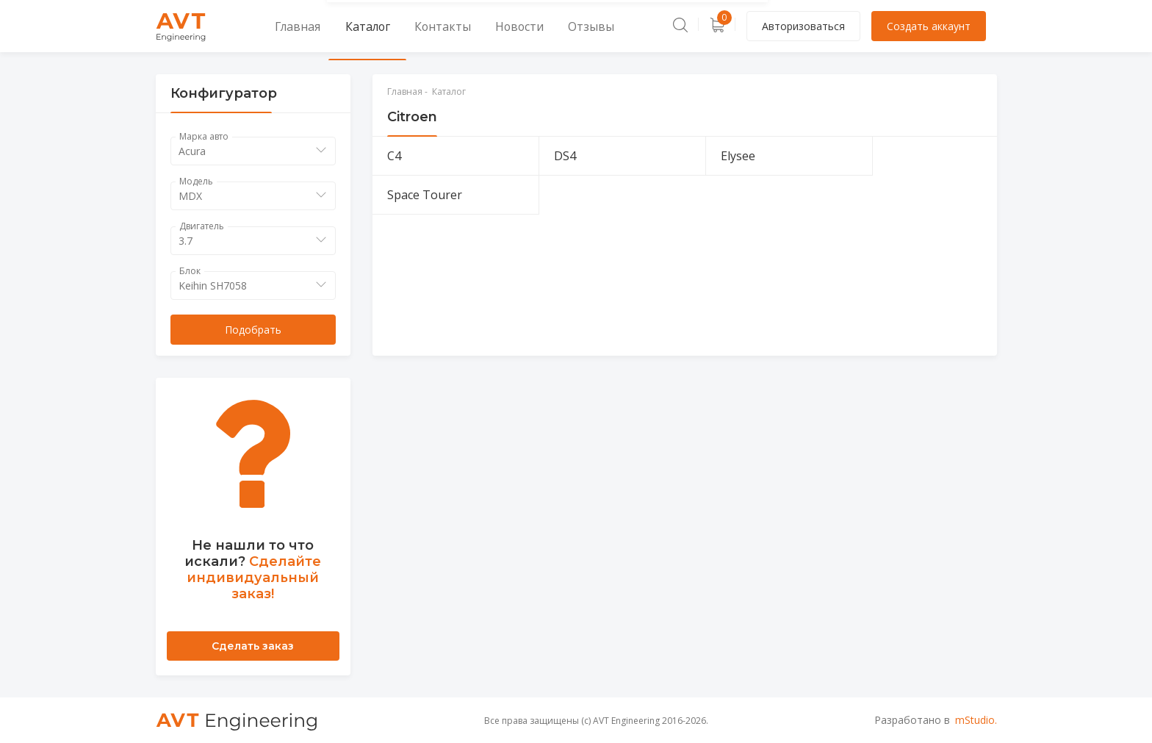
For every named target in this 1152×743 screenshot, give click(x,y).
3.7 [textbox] (185, 241)
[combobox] (253, 151)
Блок (190, 271)
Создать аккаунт (929, 26)
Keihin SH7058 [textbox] (213, 285)
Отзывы (530, 26)
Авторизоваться (803, 26)
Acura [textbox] (192, 151)
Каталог (343, 26)
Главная (285, 26)
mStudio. (976, 720)
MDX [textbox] (190, 196)
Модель (196, 181)
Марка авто (203, 136)
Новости (470, 26)
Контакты (406, 26)
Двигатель (201, 226)
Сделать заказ (253, 646)
